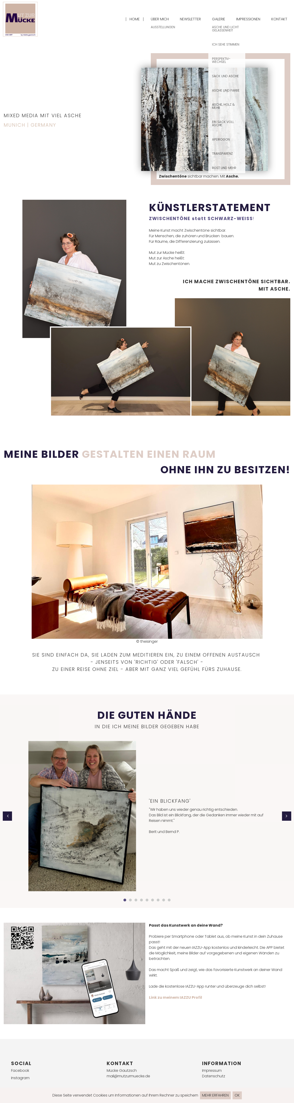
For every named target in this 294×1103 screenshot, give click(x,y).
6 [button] (152, 900)
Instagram (20, 1078)
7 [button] (158, 900)
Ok (237, 1095)
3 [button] (136, 900)
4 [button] (141, 900)
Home (135, 19)
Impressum (212, 1070)
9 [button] (169, 900)
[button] (7, 816)
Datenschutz (213, 1076)
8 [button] (163, 900)
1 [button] (125, 900)
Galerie (218, 19)
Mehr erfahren (215, 1095)
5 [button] (147, 900)
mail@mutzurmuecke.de (128, 1076)
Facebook (20, 1070)
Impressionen (248, 19)
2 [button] (130, 900)
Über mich (160, 19)
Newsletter (190, 19)
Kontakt (279, 19)
